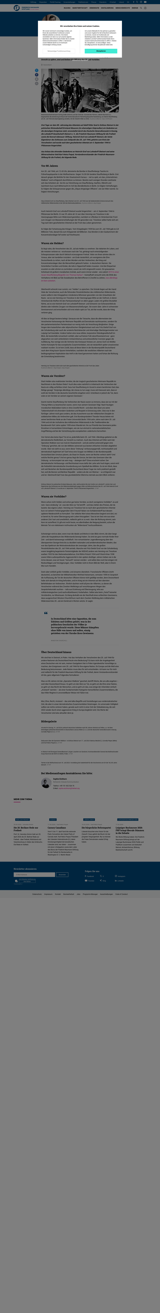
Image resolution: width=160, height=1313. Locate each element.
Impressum (84, 60)
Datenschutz (76, 60)
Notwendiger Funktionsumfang (59, 51)
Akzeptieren (101, 51)
